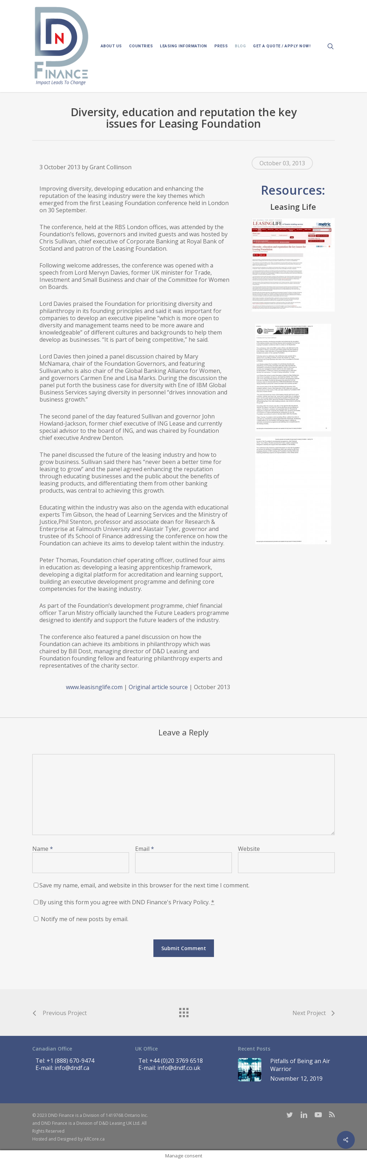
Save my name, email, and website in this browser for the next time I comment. (144, 885)
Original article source (158, 687)
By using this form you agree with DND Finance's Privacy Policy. (126, 902)
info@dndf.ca (71, 1068)
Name (42, 849)
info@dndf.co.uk (178, 1068)
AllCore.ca (94, 1139)
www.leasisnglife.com (94, 687)
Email (144, 849)
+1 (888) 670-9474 (70, 1061)
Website (249, 849)
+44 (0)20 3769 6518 (176, 1061)
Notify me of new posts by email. (84, 919)
